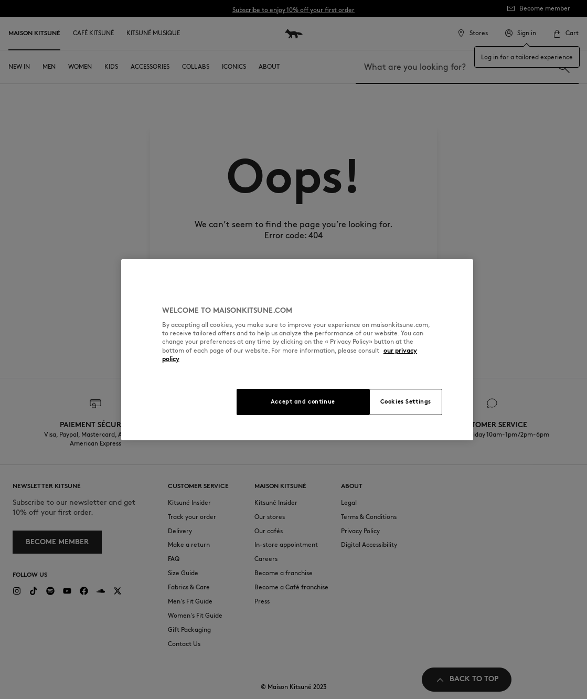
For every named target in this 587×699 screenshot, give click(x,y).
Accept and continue (303, 401)
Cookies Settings (405, 401)
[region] (297, 349)
